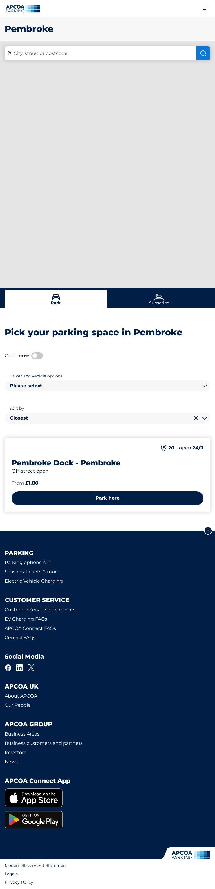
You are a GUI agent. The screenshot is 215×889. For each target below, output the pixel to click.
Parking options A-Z (27, 562)
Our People (18, 705)
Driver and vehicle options (36, 376)
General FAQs (20, 637)
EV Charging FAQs (26, 619)
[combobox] (107, 385)
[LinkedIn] (19, 667)
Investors (15, 752)
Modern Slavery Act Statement (36, 865)
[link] (107, 798)
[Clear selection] (195, 418)
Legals (11, 874)
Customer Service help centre (39, 609)
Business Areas (22, 734)
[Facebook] (8, 667)
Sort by (16, 408)
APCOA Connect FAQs (30, 628)
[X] (31, 667)
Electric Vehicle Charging (34, 581)
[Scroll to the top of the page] (208, 531)
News (11, 762)
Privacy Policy (19, 882)
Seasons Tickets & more (32, 571)
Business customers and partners (44, 743)
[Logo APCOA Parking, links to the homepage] (23, 8)
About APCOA (21, 696)
